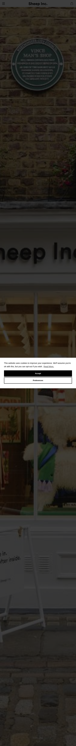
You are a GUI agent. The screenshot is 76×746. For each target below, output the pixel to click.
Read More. (49, 366)
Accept (38, 373)
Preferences (38, 380)
